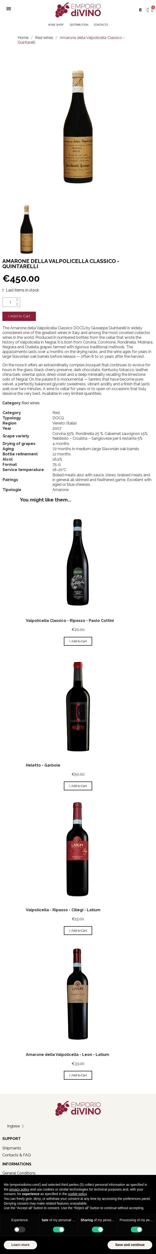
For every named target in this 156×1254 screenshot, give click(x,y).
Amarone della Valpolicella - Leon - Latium (67, 1054)
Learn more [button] (20, 1245)
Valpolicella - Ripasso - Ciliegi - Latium (63, 910)
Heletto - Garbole (43, 765)
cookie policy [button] (77, 1194)
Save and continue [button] (130, 1245)
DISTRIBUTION (79, 24)
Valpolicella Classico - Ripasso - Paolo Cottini (70, 620)
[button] (140, 10)
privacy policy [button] (19, 1189)
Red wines (31, 403)
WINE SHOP (56, 24)
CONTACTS (101, 24)
